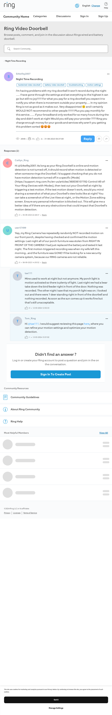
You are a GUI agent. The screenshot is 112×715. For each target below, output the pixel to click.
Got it (56, 700)
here (87, 324)
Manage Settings (56, 708)
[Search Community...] (58, 49)
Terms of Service (30, 513)
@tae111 (33, 324)
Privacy (7, 513)
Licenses (16, 513)
